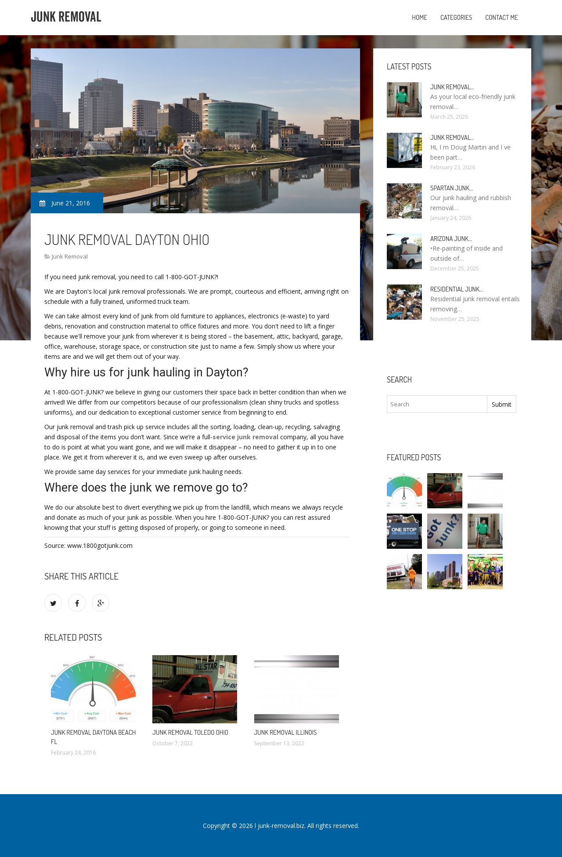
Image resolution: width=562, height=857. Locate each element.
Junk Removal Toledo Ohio (190, 732)
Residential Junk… (456, 289)
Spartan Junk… (451, 188)
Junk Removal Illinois (285, 732)
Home (419, 17)
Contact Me (501, 17)
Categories (456, 17)
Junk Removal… (452, 87)
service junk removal (245, 437)
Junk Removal (70, 256)
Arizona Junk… (451, 238)
